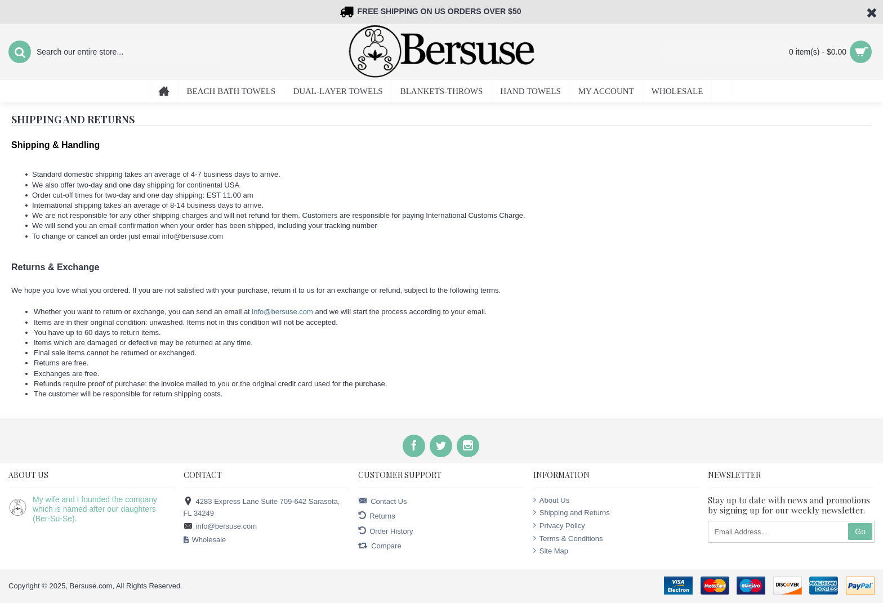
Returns (376, 516)
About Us (551, 499)
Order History (385, 531)
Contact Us (382, 501)
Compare (379, 546)
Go (860, 531)
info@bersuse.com (282, 311)
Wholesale (205, 539)
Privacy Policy (559, 525)
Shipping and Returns (571, 512)
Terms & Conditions (568, 538)
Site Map (550, 550)
